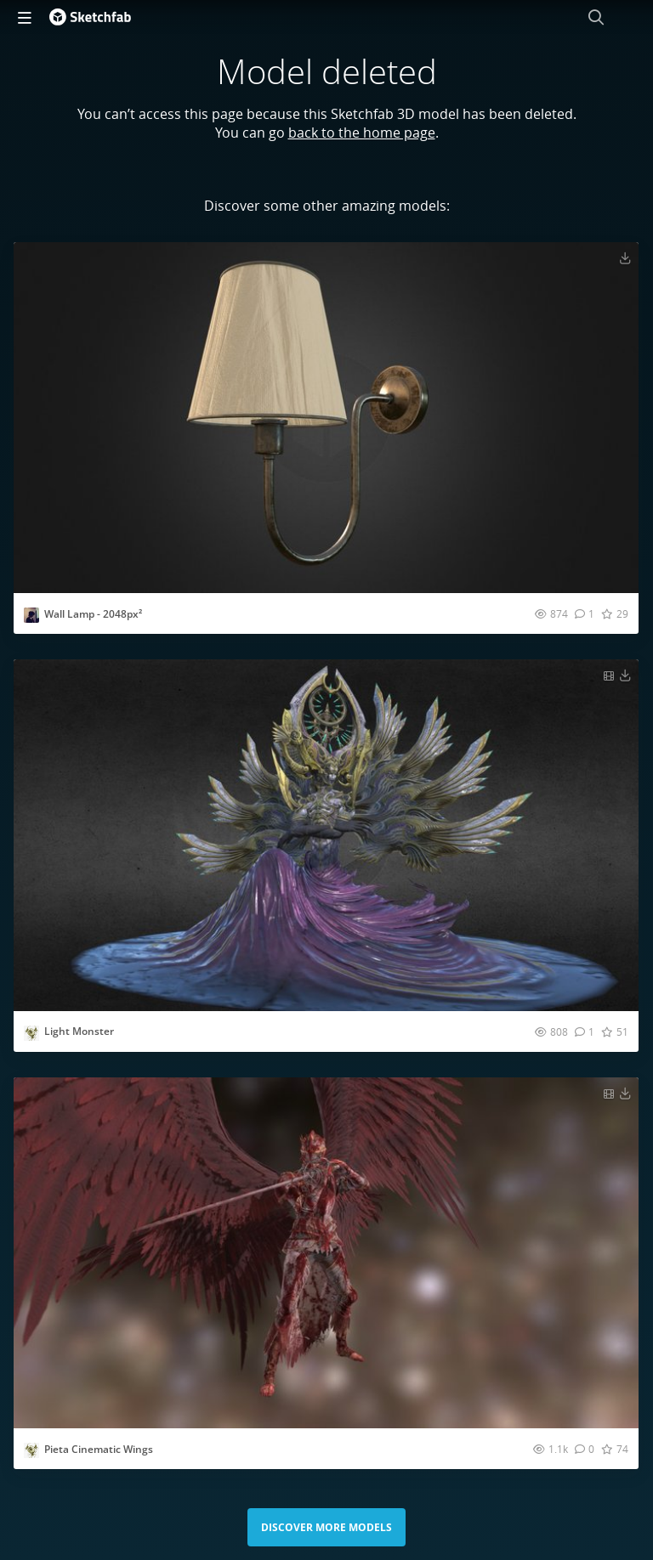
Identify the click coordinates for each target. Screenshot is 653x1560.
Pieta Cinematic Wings (98, 1449)
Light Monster (79, 1031)
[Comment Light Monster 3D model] (584, 1031)
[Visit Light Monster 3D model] (326, 834)
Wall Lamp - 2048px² (93, 614)
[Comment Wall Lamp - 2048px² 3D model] (584, 613)
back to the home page (361, 132)
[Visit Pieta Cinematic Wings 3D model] (326, 1252)
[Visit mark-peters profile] (31, 615)
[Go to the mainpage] (90, 16)
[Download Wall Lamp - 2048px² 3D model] (625, 257)
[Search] (596, 17)
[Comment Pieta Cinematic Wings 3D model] (584, 1449)
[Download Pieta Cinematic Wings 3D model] (625, 1092)
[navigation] (24, 17)
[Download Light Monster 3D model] (625, 674)
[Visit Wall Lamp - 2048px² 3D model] (326, 417)
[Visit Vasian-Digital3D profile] (31, 1033)
